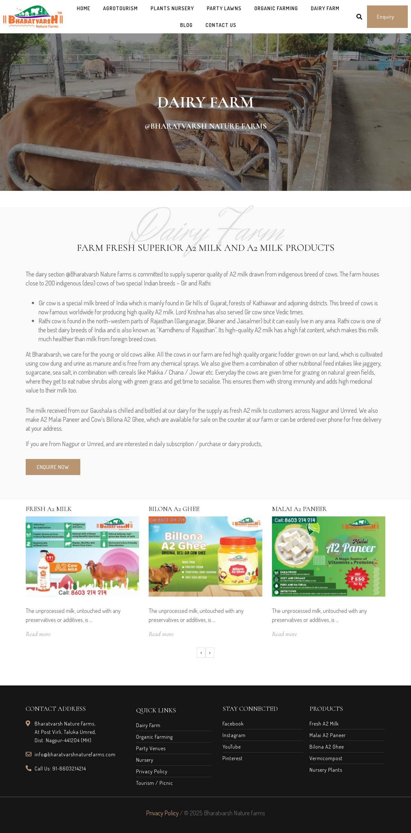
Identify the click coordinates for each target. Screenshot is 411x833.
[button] (387, 16)
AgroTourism (120, 8)
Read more (38, 634)
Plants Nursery (172, 8)
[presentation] (201, 653)
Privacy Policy (162, 813)
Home (83, 8)
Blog (186, 25)
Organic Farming (276, 8)
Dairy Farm (325, 8)
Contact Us (221, 25)
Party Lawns (224, 8)
